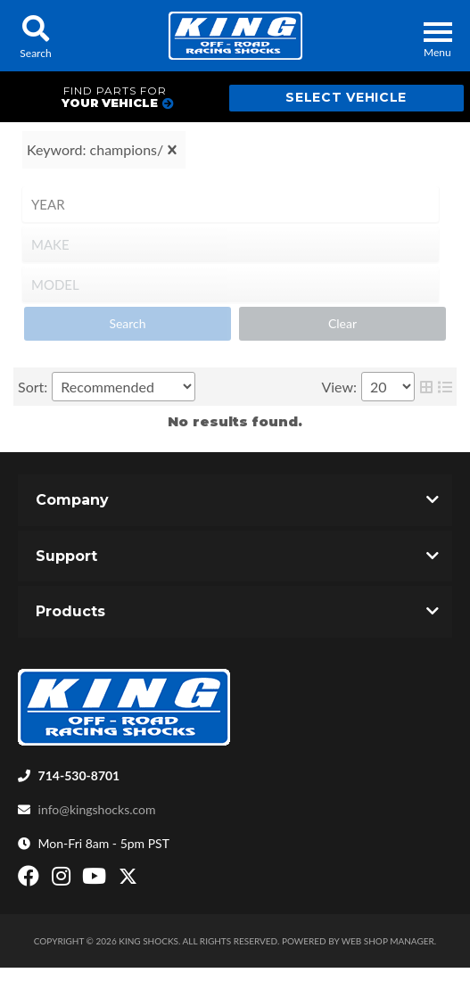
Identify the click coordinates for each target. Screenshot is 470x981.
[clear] (172, 150)
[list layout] (445, 386)
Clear (342, 323)
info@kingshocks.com (97, 809)
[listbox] (230, 204)
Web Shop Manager (388, 941)
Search (127, 323)
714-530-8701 (79, 775)
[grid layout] (426, 386)
